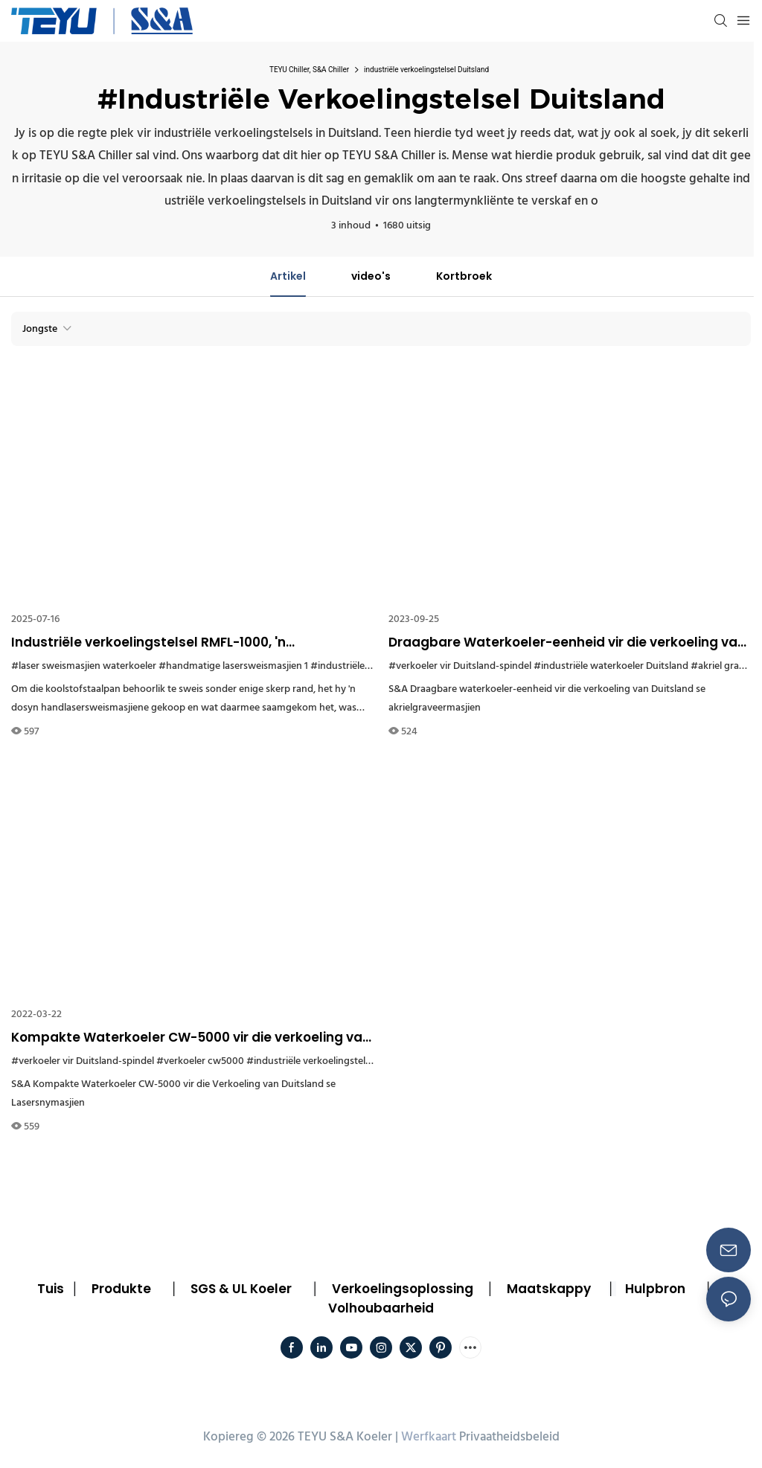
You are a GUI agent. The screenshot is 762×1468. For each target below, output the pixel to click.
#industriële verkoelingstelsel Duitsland (334, 1061)
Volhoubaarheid (381, 1308)
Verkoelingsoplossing (402, 1289)
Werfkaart (428, 1437)
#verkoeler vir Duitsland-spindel (459, 666)
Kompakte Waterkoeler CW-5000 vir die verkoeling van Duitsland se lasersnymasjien (191, 1038)
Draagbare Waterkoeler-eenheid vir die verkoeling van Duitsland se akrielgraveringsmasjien (567, 643)
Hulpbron (655, 1289)
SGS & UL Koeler (241, 1289)
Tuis (50, 1289)
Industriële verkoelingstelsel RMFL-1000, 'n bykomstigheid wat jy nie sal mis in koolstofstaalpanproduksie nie (148, 643)
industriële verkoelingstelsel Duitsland (426, 69)
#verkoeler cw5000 (200, 1061)
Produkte (121, 1289)
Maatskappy (549, 1289)
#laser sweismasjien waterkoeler (83, 666)
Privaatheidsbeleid (509, 1437)
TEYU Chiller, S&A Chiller (309, 69)
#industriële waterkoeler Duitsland (611, 666)
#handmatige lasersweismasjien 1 (233, 666)
